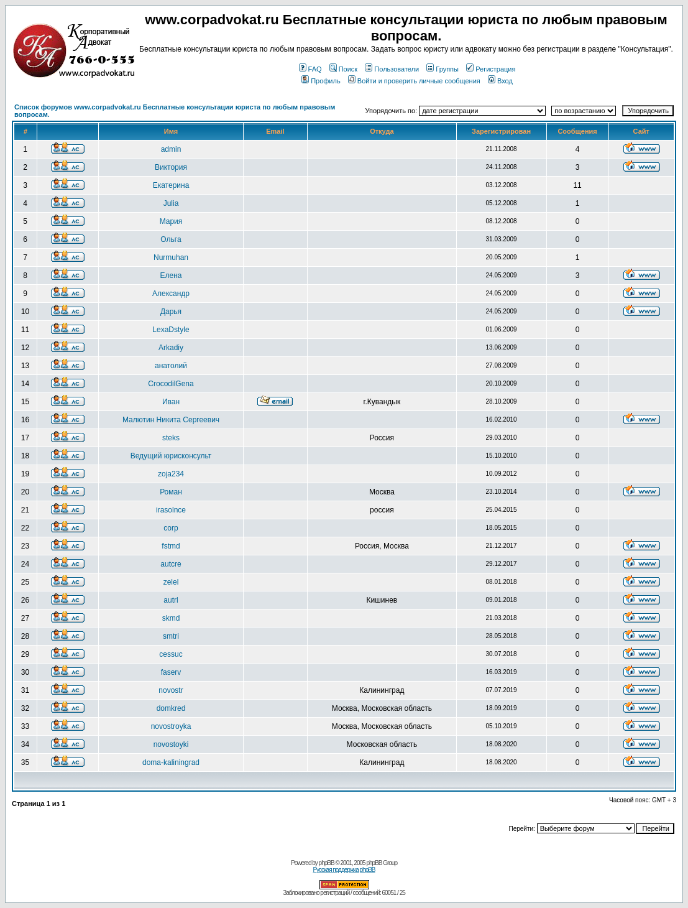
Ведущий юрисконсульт (171, 456)
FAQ (310, 69)
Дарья (170, 311)
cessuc (170, 654)
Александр (171, 293)
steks (171, 437)
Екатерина (171, 185)
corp (170, 528)
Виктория (171, 167)
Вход (500, 81)
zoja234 (171, 474)
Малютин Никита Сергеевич (170, 419)
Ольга (170, 239)
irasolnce (171, 510)
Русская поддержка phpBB (344, 869)
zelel (171, 582)
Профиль (321, 81)
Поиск (343, 69)
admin (171, 149)
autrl (170, 600)
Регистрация (490, 69)
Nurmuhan (171, 257)
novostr (170, 690)
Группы (442, 69)
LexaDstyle (170, 329)
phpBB (326, 862)
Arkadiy (170, 347)
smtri (171, 636)
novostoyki (171, 744)
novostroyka (171, 726)
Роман (171, 492)
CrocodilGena (170, 383)
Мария (171, 221)
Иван (171, 401)
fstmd (171, 546)
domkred (171, 708)
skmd (171, 618)
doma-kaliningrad (171, 762)
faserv (171, 672)
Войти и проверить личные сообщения (414, 81)
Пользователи (392, 69)
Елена (171, 275)
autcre (170, 564)
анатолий (171, 365)
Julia (171, 203)
